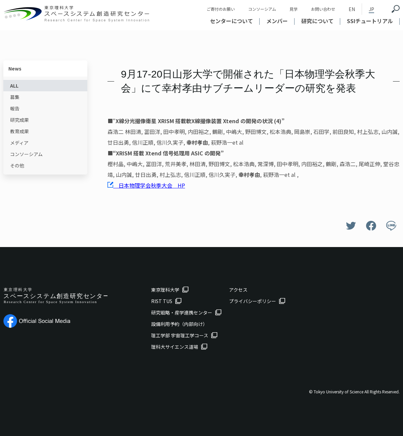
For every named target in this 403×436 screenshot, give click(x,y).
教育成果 (19, 131)
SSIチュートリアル (370, 21)
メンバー (277, 21)
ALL (14, 85)
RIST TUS (161, 301)
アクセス (238, 289)
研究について (317, 21)
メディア (19, 142)
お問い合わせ (323, 9)
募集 (14, 97)
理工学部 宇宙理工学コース (179, 335)
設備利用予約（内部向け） (179, 324)
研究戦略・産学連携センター (181, 312)
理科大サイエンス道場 (174, 346)
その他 (17, 165)
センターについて (231, 21)
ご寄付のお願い (221, 9)
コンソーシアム (262, 9)
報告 (14, 108)
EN (352, 9)
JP (371, 9)
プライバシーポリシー (252, 301)
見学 (293, 9)
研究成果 (19, 119)
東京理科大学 (165, 289)
